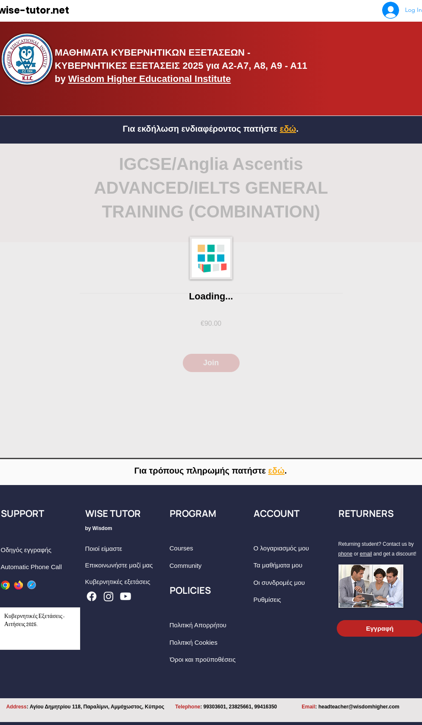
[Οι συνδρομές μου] (295, 582)
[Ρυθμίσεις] (295, 599)
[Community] (211, 565)
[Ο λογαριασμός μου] (295, 548)
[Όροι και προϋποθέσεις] (211, 659)
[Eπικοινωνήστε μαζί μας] (126, 565)
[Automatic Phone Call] (42, 567)
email (366, 554)
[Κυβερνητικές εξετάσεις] (126, 581)
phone (345, 554)
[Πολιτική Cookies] (211, 642)
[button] (276, 470)
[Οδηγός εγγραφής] (42, 550)
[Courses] (211, 548)
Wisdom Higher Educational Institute (149, 78)
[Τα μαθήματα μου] (295, 565)
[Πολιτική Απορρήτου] (211, 625)
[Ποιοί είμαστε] (126, 548)
